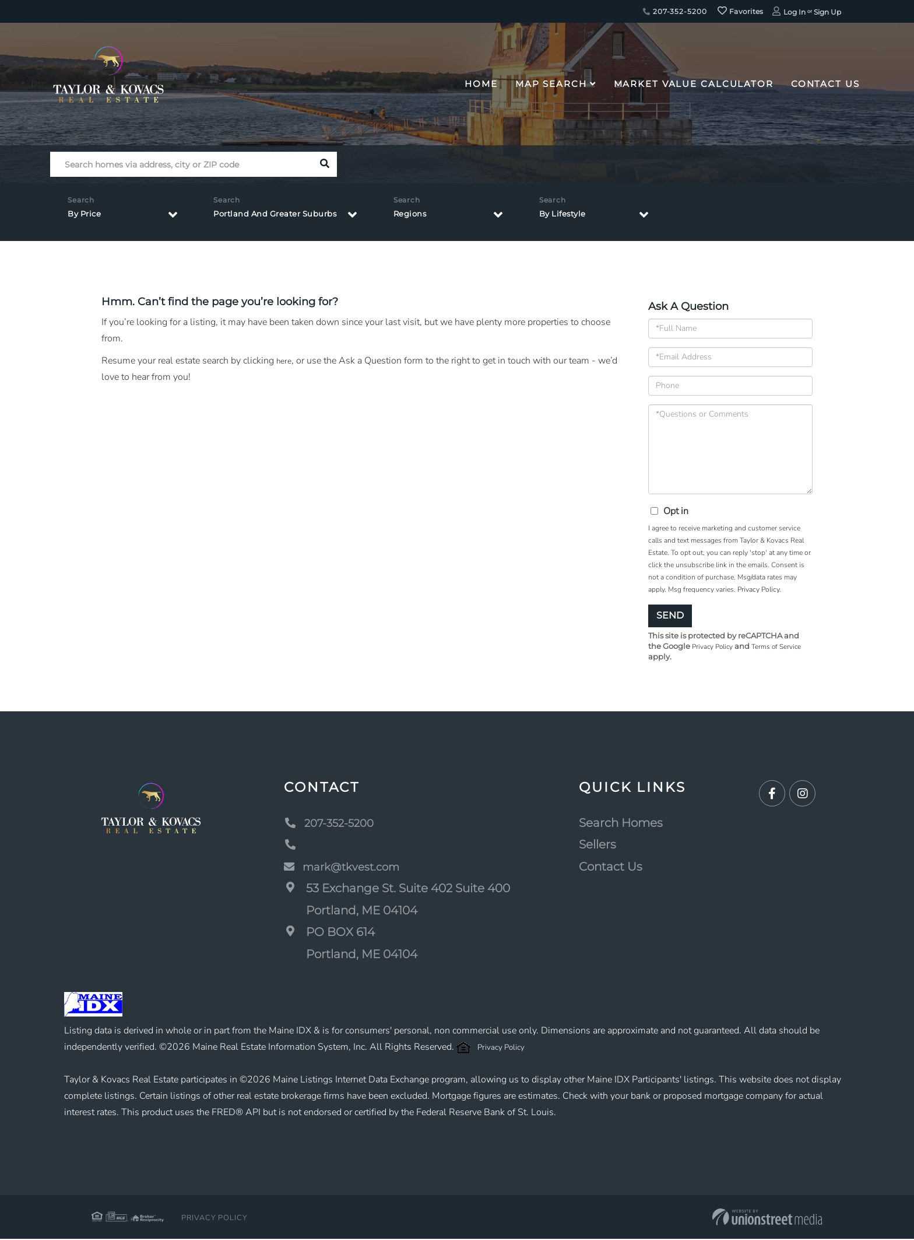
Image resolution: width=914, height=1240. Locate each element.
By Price (88, 216)
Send (670, 615)
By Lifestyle (593, 216)
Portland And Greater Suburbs (288, 216)
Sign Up (827, 12)
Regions (440, 216)
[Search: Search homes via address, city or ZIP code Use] (181, 164)
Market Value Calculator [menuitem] (694, 83)
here (285, 360)
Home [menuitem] (481, 83)
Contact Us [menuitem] (825, 83)
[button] (324, 164)
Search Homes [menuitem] (621, 824)
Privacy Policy (758, 589)
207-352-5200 (674, 11)
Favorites (740, 11)
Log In (794, 12)
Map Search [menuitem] (551, 83)
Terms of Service (784, 647)
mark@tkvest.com (347, 868)
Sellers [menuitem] (598, 846)
